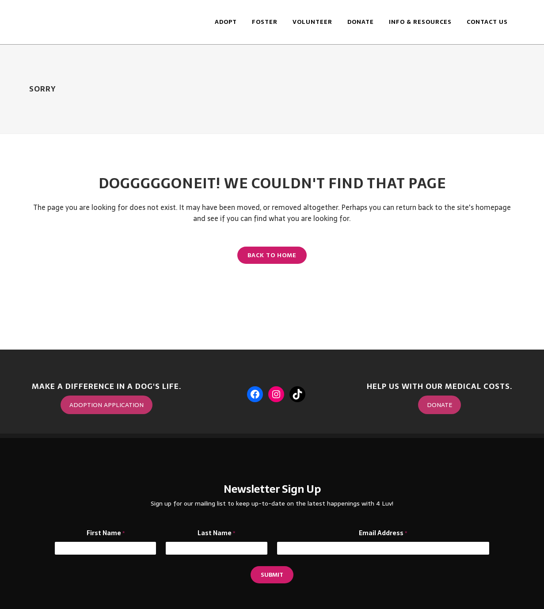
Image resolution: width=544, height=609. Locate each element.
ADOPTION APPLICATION (106, 405)
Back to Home (272, 255)
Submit (272, 574)
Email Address (383, 533)
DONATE (439, 405)
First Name (106, 533)
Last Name (216, 533)
